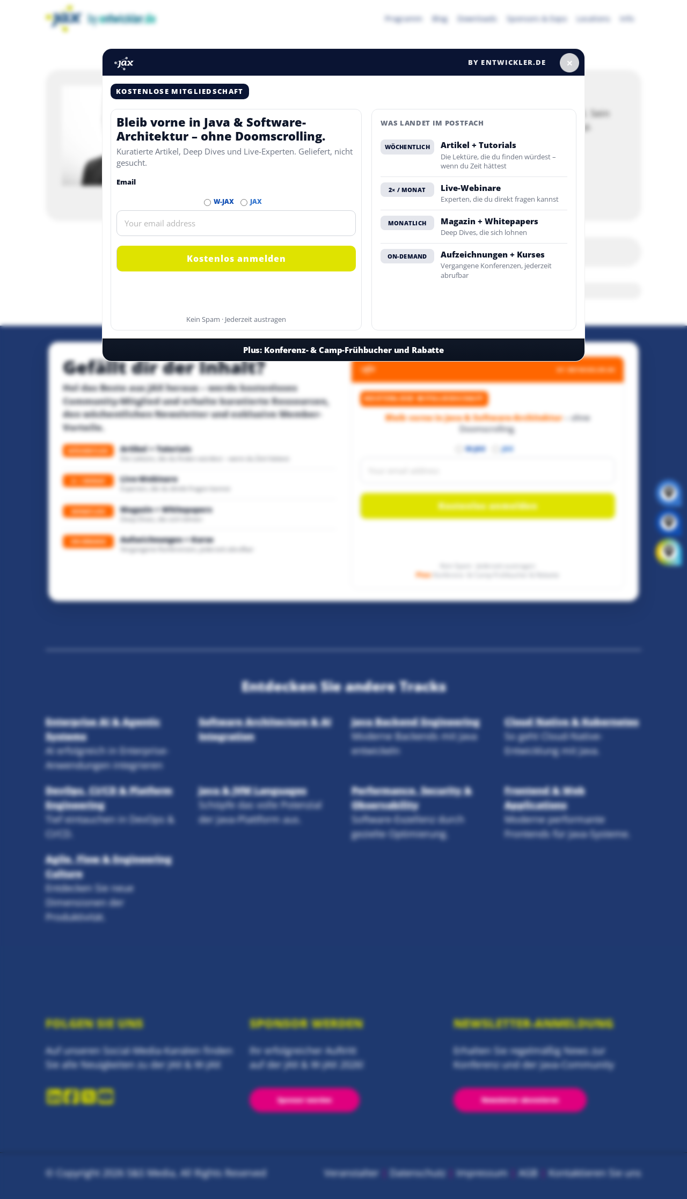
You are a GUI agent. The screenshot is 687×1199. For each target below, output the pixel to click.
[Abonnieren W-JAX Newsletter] (207, 202)
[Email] (236, 223)
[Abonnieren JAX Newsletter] (243, 202)
